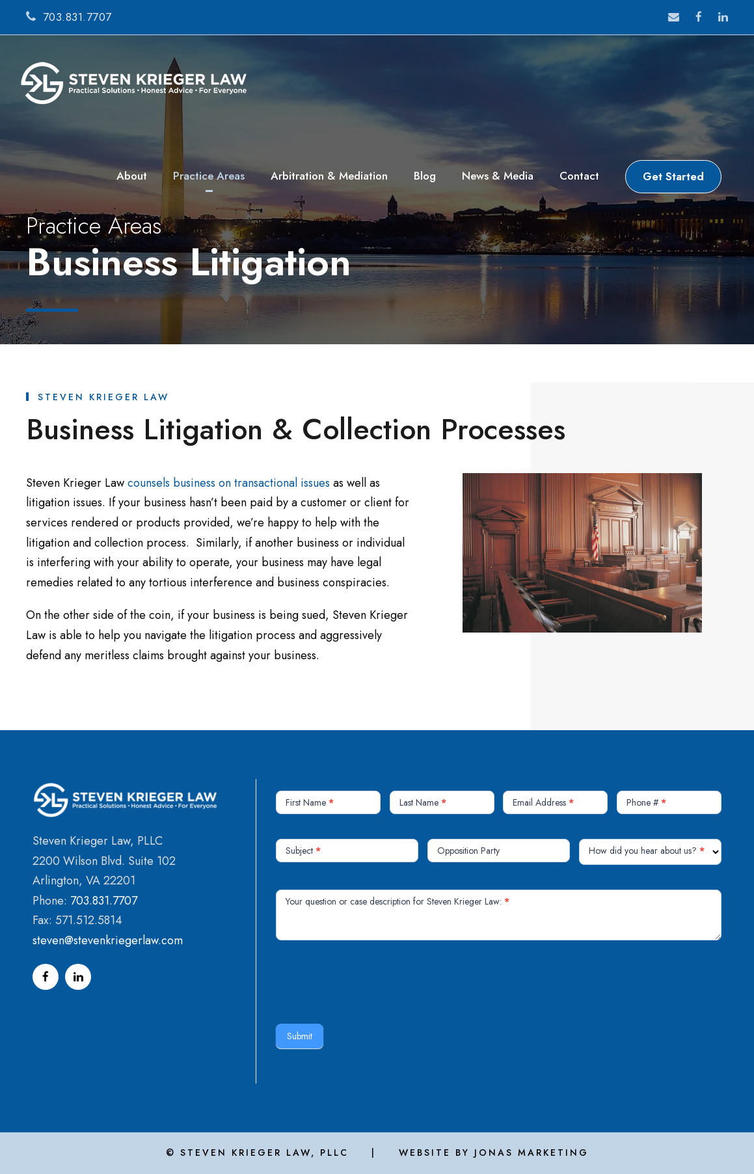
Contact (579, 176)
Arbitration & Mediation (329, 176)
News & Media (497, 176)
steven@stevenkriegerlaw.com (108, 940)
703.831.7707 (103, 900)
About (131, 176)
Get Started (673, 176)
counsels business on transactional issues (229, 482)
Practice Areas (209, 176)
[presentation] (375, 978)
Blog (425, 176)
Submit (299, 1036)
